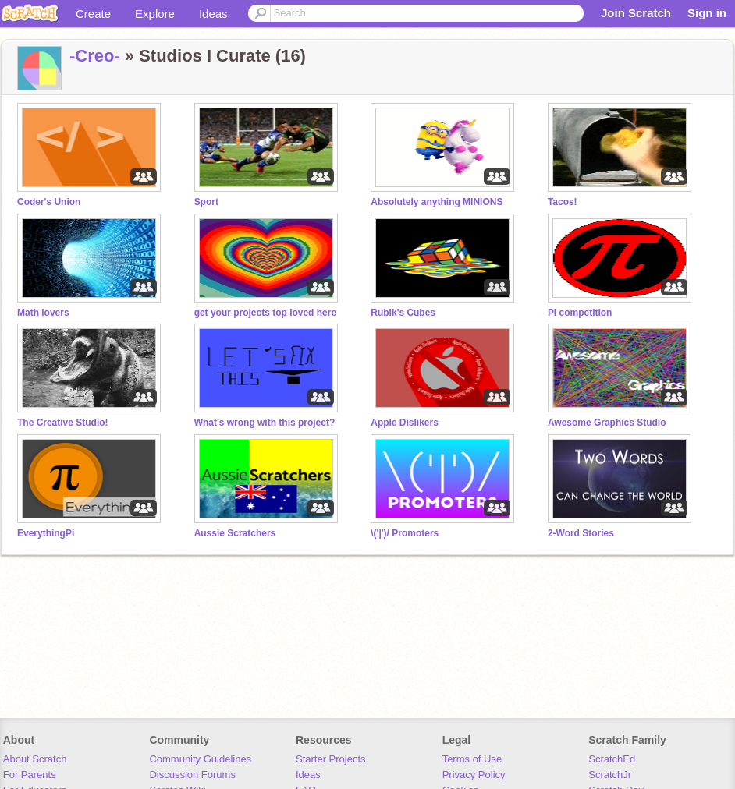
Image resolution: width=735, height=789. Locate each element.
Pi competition (580, 312)
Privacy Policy (474, 774)
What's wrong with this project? (265, 422)
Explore (155, 13)
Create (93, 13)
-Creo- (94, 55)
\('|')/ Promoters (405, 533)
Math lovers (43, 312)
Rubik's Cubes (403, 312)
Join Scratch (636, 12)
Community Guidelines (200, 759)
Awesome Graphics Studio (607, 422)
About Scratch (35, 759)
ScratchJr (609, 774)
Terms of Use (472, 759)
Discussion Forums (192, 774)
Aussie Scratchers (235, 533)
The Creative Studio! (62, 422)
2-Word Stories (581, 533)
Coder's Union (48, 201)
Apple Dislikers (405, 422)
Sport (206, 201)
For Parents (29, 774)
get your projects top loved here (265, 312)
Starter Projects (331, 759)
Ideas (213, 13)
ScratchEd (611, 759)
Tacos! (562, 201)
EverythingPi (45, 533)
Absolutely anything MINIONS (436, 201)
